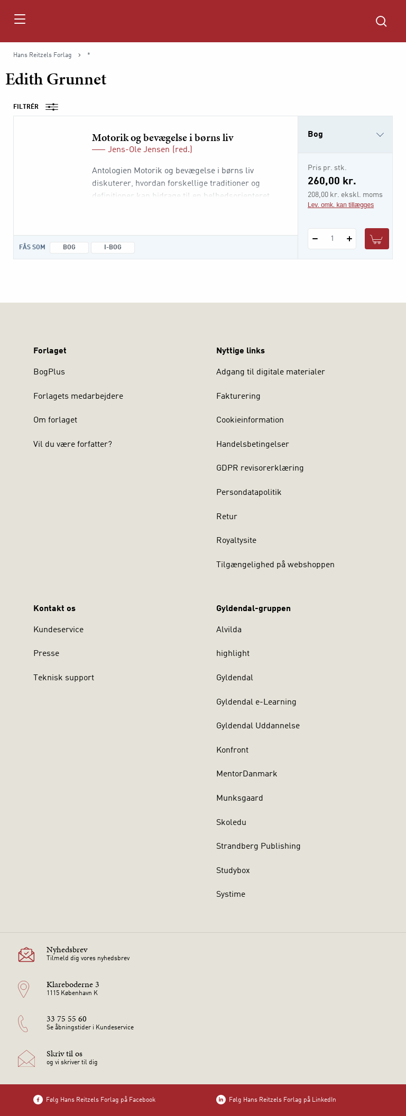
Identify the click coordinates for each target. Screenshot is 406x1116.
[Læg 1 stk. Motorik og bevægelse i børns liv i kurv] (377, 238)
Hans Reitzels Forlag (42, 55)
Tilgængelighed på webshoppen (275, 565)
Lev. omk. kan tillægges (341, 205)
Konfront (232, 750)
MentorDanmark (247, 774)
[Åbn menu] (19, 21)
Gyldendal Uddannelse (258, 726)
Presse (46, 654)
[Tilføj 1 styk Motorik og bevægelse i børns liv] (349, 239)
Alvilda (229, 630)
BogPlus (49, 372)
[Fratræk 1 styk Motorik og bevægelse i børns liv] (314, 239)
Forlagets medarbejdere (78, 396)
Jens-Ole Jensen (139, 150)
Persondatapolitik (249, 493)
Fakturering (238, 396)
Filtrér (39, 107)
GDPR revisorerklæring (260, 468)
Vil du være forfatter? (72, 444)
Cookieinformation (250, 420)
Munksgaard (239, 798)
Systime (230, 894)
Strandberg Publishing (258, 846)
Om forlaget (55, 420)
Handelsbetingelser (252, 444)
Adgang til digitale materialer (270, 372)
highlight (233, 654)
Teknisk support (63, 678)
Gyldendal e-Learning (256, 702)
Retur (226, 517)
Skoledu (231, 823)
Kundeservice (58, 630)
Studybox (233, 871)
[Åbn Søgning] (381, 21)
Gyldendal (234, 678)
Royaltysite (236, 541)
